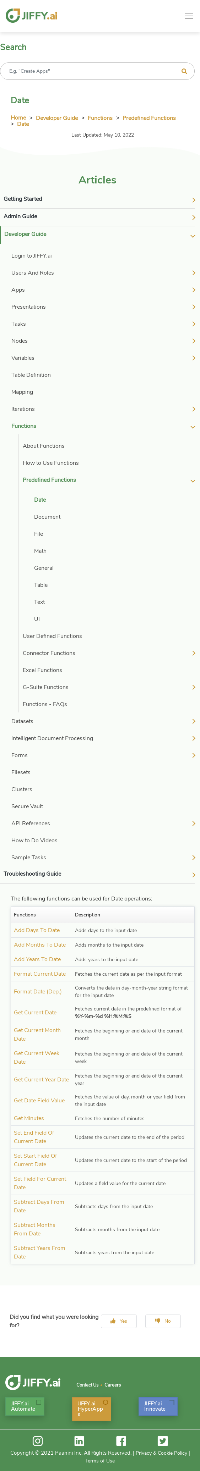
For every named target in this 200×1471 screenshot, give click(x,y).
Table (41, 585)
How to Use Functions (51, 463)
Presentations (28, 307)
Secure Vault (27, 806)
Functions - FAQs (45, 704)
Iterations (23, 409)
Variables (22, 358)
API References (30, 823)
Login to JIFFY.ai (31, 256)
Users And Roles (32, 273)
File (38, 534)
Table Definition (31, 375)
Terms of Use (100, 1461)
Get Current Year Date (41, 1080)
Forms (19, 755)
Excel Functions (42, 670)
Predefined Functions (149, 118)
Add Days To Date (37, 930)
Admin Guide (20, 216)
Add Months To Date (40, 945)
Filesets (21, 772)
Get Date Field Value (39, 1100)
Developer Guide (57, 118)
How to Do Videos (34, 840)
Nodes (19, 341)
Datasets (22, 721)
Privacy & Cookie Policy (161, 1453)
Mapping (22, 392)
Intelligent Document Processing (52, 738)
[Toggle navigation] (189, 16)
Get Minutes (29, 1118)
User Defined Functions (52, 636)
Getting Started (23, 199)
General (44, 568)
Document (47, 517)
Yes (118, 1321)
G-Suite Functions (46, 687)
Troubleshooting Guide (32, 874)
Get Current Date (35, 1013)
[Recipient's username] (97, 71)
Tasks (18, 324)
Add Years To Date (37, 959)
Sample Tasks (28, 857)
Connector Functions (49, 653)
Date (23, 124)
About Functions (44, 446)
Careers (112, 1385)
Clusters (21, 789)
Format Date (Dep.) (38, 992)
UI (37, 619)
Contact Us (87, 1385)
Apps (18, 290)
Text (39, 602)
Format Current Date (40, 974)
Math (40, 551)
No (163, 1321)
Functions (100, 118)
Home (18, 118)
